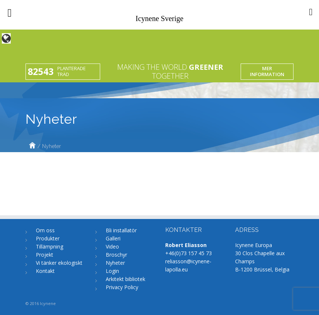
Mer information (267, 71)
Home (32, 146)
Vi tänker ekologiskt (59, 262)
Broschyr (116, 254)
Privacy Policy (122, 287)
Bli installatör (121, 230)
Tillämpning (49, 246)
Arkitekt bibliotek (125, 279)
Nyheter (115, 262)
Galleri (113, 238)
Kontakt (45, 270)
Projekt (44, 254)
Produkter (48, 238)
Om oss (45, 230)
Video (112, 246)
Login (112, 270)
